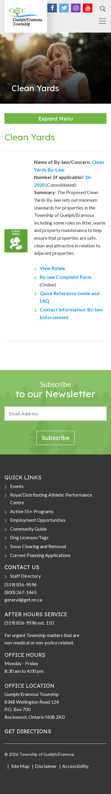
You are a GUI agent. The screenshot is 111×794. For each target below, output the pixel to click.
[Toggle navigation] (100, 21)
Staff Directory (25, 576)
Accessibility (75, 766)
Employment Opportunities (37, 520)
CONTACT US (21, 567)
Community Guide (28, 529)
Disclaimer (46, 766)
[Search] (102, 9)
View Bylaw (52, 268)
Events (17, 486)
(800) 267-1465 (20, 592)
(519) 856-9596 (20, 584)
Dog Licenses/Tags (29, 537)
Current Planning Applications (40, 555)
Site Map (20, 766)
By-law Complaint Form (65, 277)
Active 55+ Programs (32, 511)
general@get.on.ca (23, 599)
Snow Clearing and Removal (38, 546)
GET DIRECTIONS (27, 731)
